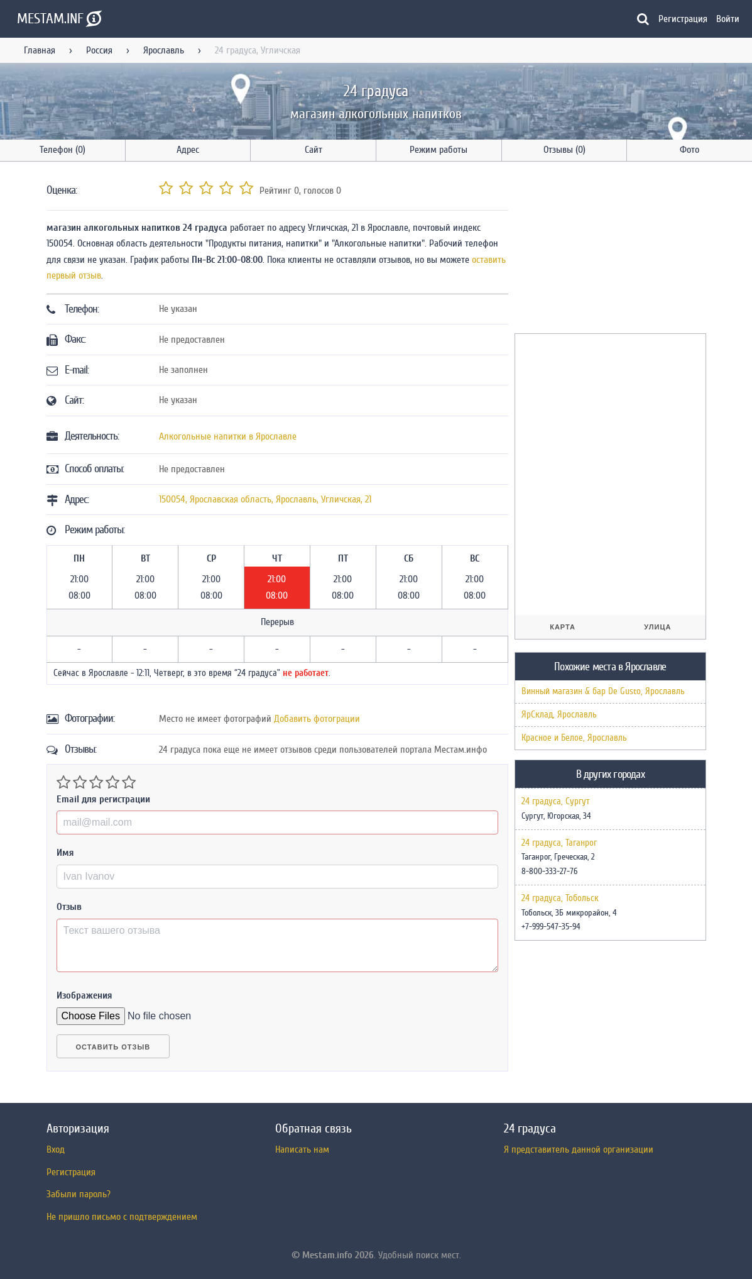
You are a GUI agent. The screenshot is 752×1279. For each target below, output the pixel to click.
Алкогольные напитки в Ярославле (228, 436)
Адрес (188, 149)
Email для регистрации (103, 799)
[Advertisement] (609, 249)
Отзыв (69, 906)
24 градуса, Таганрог (559, 843)
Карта (562, 627)
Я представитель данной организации (578, 1149)
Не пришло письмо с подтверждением (121, 1216)
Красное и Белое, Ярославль (574, 738)
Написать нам (302, 1149)
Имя (65, 852)
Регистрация (682, 19)
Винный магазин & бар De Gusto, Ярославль (603, 691)
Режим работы (438, 149)
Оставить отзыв (113, 1047)
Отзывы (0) (564, 149)
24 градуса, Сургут (555, 802)
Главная (39, 50)
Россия (99, 50)
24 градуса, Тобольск (560, 899)
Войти (727, 19)
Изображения (84, 995)
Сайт (313, 149)
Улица (657, 627)
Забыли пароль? (78, 1194)
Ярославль (163, 50)
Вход (55, 1149)
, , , (265, 499)
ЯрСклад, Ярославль (559, 714)
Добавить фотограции (317, 718)
